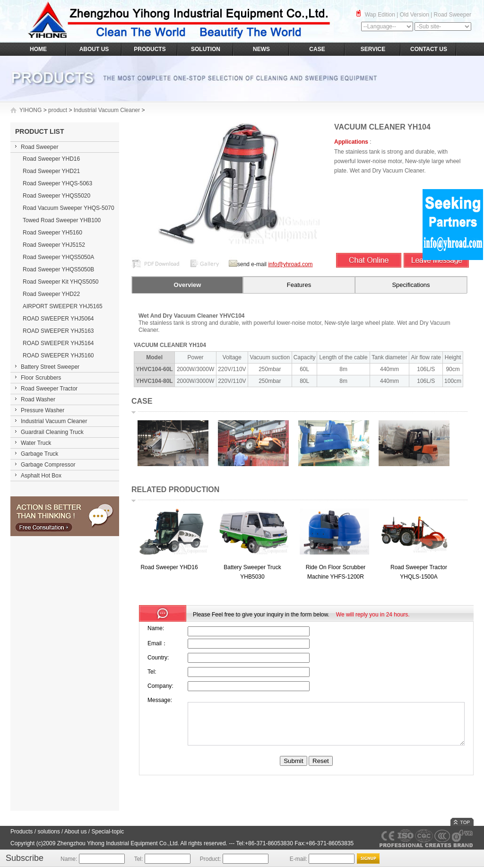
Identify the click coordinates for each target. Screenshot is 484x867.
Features (299, 284)
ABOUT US (94, 49)
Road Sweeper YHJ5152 (54, 245)
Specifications (411, 284)
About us (75, 831)
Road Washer (38, 399)
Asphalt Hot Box (41, 475)
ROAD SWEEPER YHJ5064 (58, 318)
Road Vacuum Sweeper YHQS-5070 (68, 208)
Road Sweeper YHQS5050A (58, 257)
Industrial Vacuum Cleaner (107, 110)
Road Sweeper (452, 14)
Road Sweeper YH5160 (52, 232)
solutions (48, 831)
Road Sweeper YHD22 (51, 294)
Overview (187, 284)
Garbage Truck (39, 454)
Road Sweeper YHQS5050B (58, 269)
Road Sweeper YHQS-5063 (57, 183)
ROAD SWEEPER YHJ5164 (58, 343)
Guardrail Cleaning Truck (52, 432)
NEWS (261, 49)
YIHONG (30, 110)
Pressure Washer (42, 410)
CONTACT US (428, 49)
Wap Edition (380, 14)
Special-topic (107, 831)
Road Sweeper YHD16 (51, 159)
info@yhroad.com (290, 264)
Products (21, 831)
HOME (38, 49)
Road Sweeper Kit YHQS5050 (61, 281)
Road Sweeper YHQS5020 (56, 195)
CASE (317, 49)
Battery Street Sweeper (50, 367)
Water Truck (36, 443)
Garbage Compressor (48, 464)
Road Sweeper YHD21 (51, 171)
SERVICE (373, 49)
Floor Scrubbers (41, 377)
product (57, 110)
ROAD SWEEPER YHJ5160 (58, 355)
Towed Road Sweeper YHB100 (62, 220)
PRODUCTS (149, 49)
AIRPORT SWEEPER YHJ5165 (63, 306)
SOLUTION (205, 49)
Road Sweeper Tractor (49, 388)
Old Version (414, 14)
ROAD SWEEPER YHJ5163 (58, 331)
